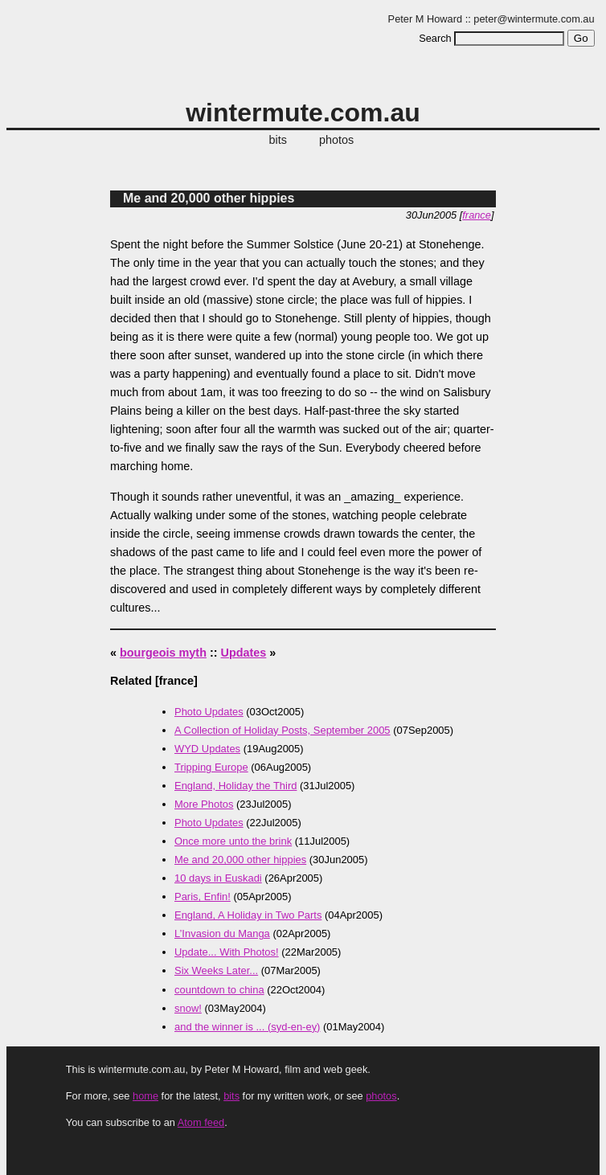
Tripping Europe (211, 767)
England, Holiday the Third (235, 786)
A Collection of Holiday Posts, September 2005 (282, 730)
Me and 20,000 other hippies (208, 198)
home (145, 1096)
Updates (244, 652)
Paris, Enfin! (202, 896)
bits (278, 139)
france (476, 215)
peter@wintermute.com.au (533, 19)
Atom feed (201, 1122)
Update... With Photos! (226, 952)
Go (581, 38)
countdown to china (219, 990)
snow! (188, 1008)
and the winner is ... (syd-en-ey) (247, 1027)
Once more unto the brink (233, 841)
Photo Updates (209, 712)
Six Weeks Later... (216, 970)
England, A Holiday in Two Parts (247, 915)
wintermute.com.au (303, 112)
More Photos (203, 804)
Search (435, 38)
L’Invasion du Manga (222, 933)
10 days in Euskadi (218, 878)
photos (336, 139)
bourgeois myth (163, 652)
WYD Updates (207, 749)
